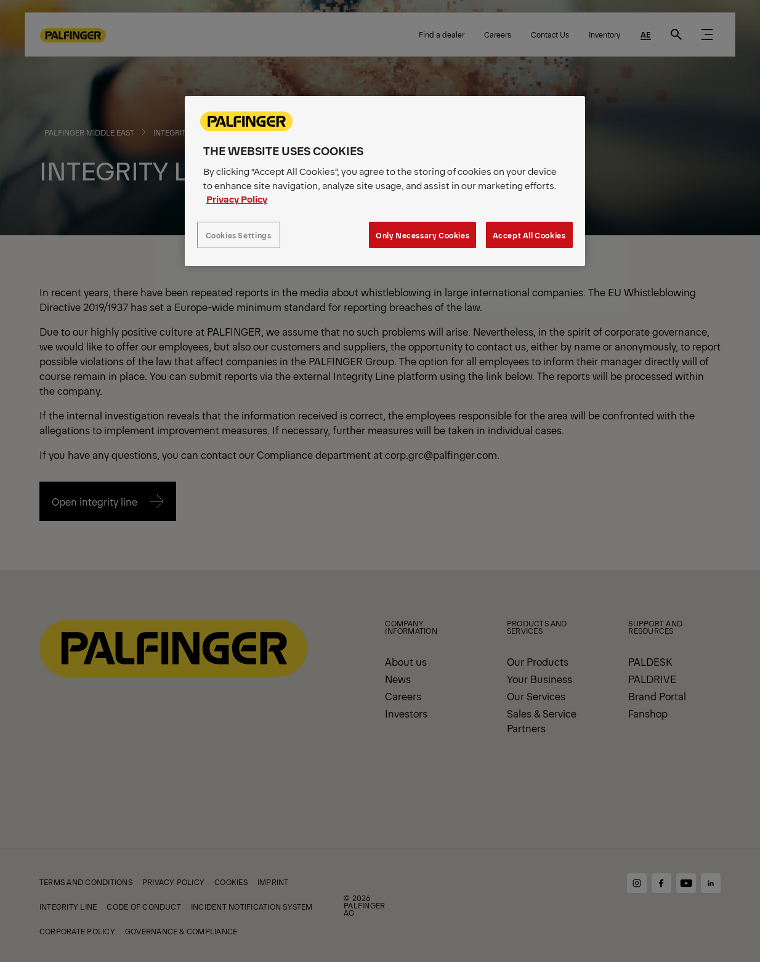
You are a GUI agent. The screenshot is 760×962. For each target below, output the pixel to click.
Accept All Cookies (529, 235)
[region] (385, 181)
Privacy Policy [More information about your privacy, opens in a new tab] (236, 198)
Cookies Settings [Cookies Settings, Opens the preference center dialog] (239, 235)
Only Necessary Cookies (422, 235)
